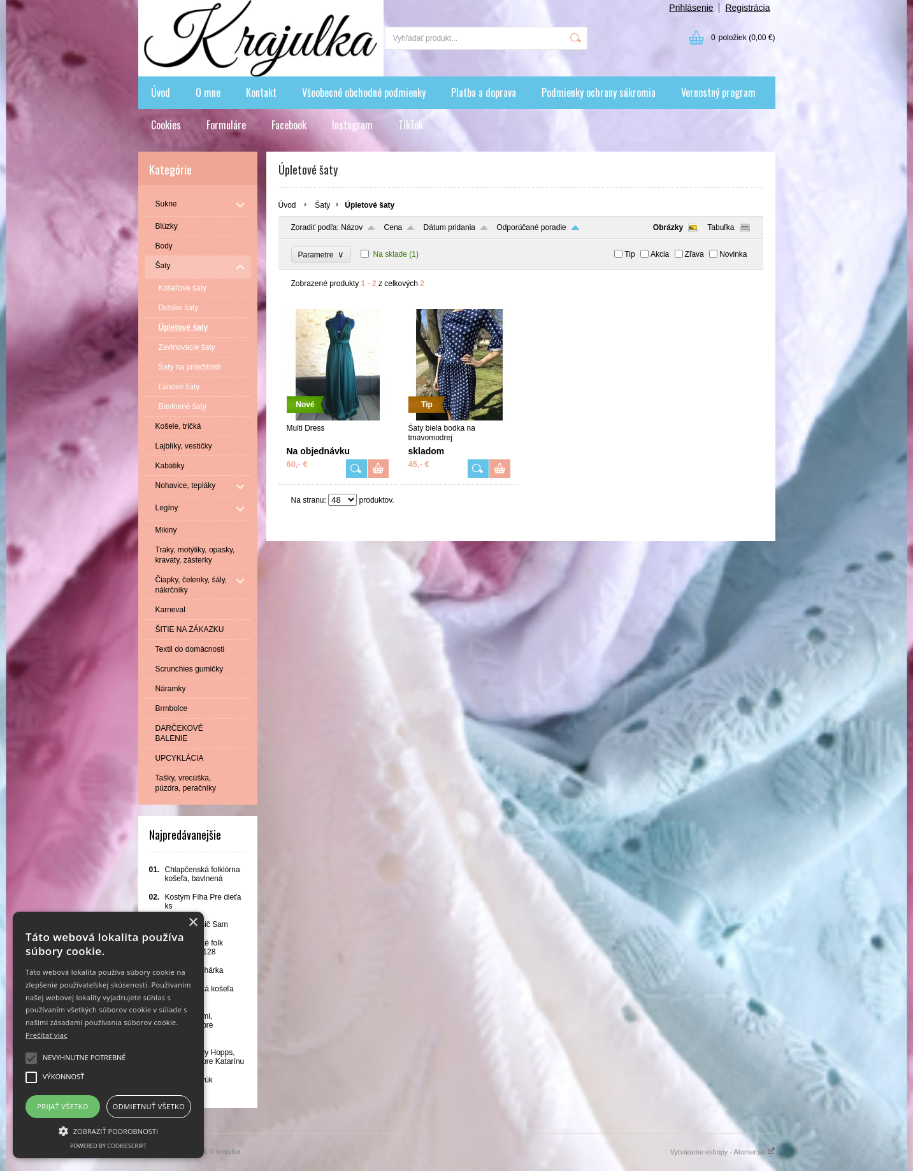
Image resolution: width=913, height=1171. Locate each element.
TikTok (410, 125)
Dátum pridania (449, 227)
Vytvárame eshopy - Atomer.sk (722, 1152)
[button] (108, 1130)
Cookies (166, 125)
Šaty (322, 205)
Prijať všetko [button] (63, 1106)
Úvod (160, 92)
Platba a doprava (483, 92)
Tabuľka (720, 227)
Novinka (733, 254)
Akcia (660, 254)
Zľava (694, 254)
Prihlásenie (691, 8)
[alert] (108, 1035)
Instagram (352, 125)
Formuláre (226, 125)
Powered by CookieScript (108, 1146)
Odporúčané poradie (531, 227)
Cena (393, 227)
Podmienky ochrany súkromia (599, 92)
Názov (352, 227)
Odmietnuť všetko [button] (149, 1106)
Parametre (321, 254)
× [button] (193, 923)
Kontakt (261, 92)
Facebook (288, 125)
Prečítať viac (46, 1035)
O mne (208, 92)
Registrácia (747, 8)
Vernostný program (718, 92)
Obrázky (668, 227)
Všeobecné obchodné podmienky (364, 92)
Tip (629, 254)
